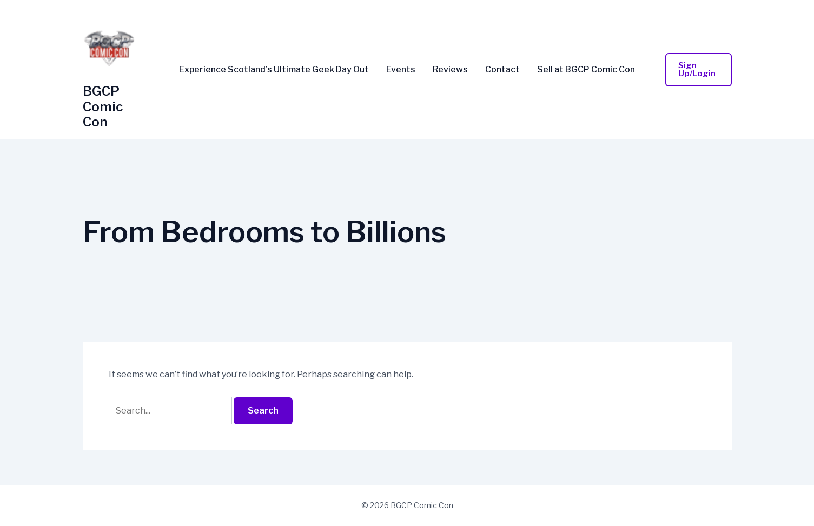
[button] (698, 69)
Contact (502, 69)
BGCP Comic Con (103, 106)
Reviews (450, 69)
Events (400, 69)
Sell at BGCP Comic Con (586, 69)
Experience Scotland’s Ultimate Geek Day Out (274, 69)
